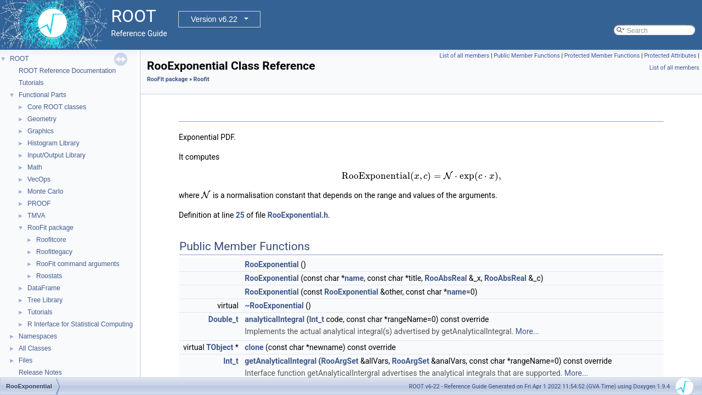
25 (240, 215)
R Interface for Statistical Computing (80, 324)
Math (34, 167)
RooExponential (271, 264)
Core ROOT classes (56, 107)
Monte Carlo (45, 191)
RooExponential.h (298, 215)
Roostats (49, 276)
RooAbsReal (445, 278)
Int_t (316, 319)
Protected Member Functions (602, 55)
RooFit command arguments (77, 264)
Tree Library (45, 300)
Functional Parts (42, 95)
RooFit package (50, 228)
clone (254, 347)
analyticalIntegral (274, 319)
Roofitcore (51, 240)
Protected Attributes (670, 55)
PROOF (39, 203)
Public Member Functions (527, 55)
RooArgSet (339, 361)
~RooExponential (274, 305)
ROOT (19, 59)
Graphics (40, 131)
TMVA (36, 215)
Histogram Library (53, 143)
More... (527, 331)
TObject (219, 347)
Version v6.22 (214, 19)
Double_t (223, 319)
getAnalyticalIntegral (280, 361)
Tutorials (31, 83)
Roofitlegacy (54, 252)
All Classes (35, 348)
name (354, 278)
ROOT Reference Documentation (67, 71)
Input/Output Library (56, 155)
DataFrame (43, 288)
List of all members (464, 55)
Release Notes (40, 372)
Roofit (202, 79)
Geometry (41, 119)
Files (25, 360)
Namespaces (38, 336)
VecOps (38, 179)
